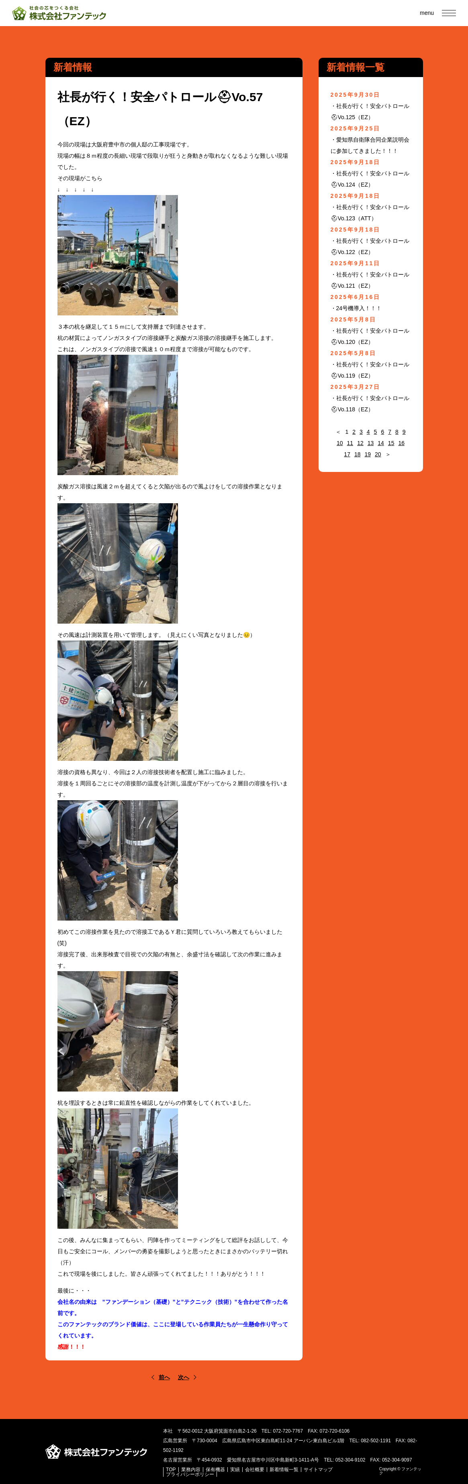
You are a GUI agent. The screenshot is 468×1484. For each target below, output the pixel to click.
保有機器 (215, 1469)
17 (347, 454)
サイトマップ (318, 1469)
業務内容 (190, 1469)
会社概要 (254, 1469)
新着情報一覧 (284, 1469)
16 (401, 443)
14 (381, 443)
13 (371, 443)
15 (391, 443)
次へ (183, 1377)
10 (340, 443)
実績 (235, 1469)
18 (357, 454)
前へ (164, 1377)
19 (368, 454)
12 (360, 443)
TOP (171, 1469)
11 (350, 443)
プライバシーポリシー (190, 1474)
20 (378, 454)
